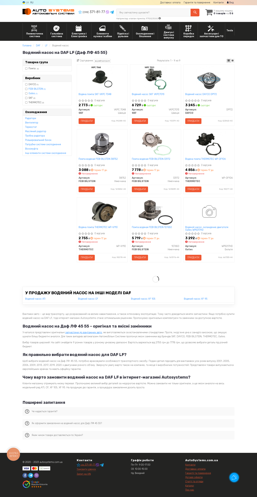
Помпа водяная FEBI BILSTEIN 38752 (98, 159)
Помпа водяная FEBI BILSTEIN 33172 (151, 159)
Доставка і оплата (170, 2)
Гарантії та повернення (198, 473)
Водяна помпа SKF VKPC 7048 (95, 94)
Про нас (189, 489)
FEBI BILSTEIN (37, 88)
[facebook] (25, 475)
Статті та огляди (194, 481)
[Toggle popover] (234, 477)
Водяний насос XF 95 (195, 298)
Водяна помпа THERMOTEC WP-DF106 (205, 159)
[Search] (195, 12)
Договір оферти (194, 477)
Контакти (218, 2)
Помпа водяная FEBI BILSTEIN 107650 (152, 227)
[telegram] (30, 475)
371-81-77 (92, 12)
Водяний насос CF (88, 298)
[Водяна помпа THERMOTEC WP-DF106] (209, 143)
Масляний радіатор (35, 131)
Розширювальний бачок (38, 140)
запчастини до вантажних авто (83, 332)
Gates (33, 93)
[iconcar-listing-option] (232, 61)
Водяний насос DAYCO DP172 (201, 94)
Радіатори (30, 118)
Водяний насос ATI (35, 298)
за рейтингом (102, 61)
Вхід (230, 2)
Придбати (87, 121)
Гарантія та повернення (197, 2)
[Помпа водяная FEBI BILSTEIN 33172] (155, 143)
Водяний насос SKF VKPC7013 (148, 94)
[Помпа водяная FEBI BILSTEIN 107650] (155, 212)
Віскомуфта (31, 148)
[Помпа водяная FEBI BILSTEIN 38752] (102, 143)
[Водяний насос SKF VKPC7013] (155, 79)
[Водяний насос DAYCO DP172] (209, 79)
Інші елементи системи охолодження (45, 153)
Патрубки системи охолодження (43, 144)
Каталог (189, 485)
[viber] (36, 475)
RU (31, 2)
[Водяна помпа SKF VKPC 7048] (102, 79)
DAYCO (31, 84)
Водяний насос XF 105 (143, 298)
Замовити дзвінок (86, 469)
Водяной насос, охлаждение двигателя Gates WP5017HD (206, 228)
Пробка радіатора (35, 135)
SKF (30, 98)
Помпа (32, 68)
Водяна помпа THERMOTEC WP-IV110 (98, 227)
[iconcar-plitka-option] (229, 61)
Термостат (31, 127)
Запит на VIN (84, 474)
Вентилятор (31, 122)
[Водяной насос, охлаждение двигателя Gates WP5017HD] (209, 212)
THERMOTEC (34, 102)
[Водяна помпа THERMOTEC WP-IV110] (102, 212)
